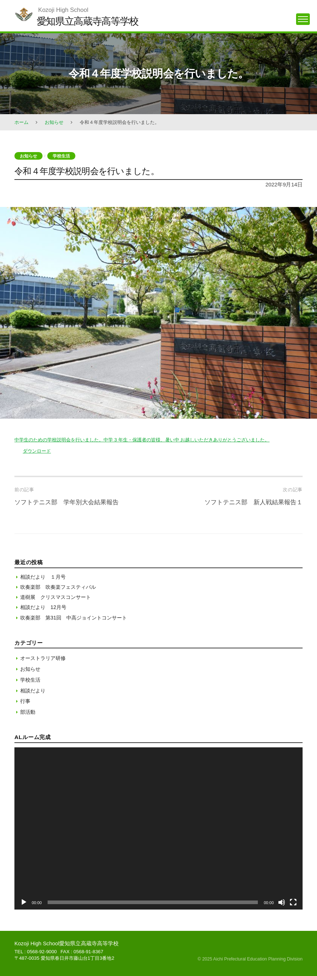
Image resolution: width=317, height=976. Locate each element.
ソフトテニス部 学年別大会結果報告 (66, 502)
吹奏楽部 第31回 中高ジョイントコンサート (73, 618)
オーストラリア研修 (43, 658)
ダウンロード (37, 451)
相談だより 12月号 (43, 607)
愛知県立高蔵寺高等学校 (87, 21)
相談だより (32, 691)
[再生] (23, 902)
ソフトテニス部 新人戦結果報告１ (253, 502)
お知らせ (54, 122)
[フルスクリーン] (293, 902)
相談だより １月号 (43, 577)
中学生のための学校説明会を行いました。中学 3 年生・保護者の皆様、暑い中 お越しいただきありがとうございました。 (141, 439)
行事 (25, 701)
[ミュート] (281, 902)
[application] (158, 828)
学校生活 (61, 156)
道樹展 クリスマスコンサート (55, 597)
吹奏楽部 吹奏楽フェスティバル (58, 587)
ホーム (21, 122)
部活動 (27, 712)
